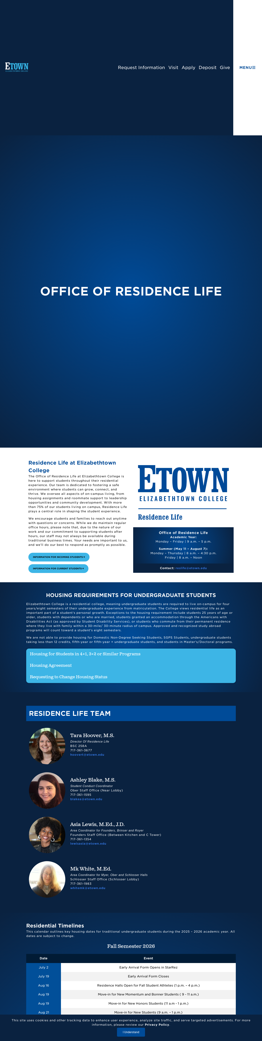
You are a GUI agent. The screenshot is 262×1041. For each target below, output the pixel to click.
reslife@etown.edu (191, 568)
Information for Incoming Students (59, 557)
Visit (173, 67)
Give (225, 67)
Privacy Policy (157, 1024)
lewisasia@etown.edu (88, 843)
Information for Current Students (58, 568)
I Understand (131, 1032)
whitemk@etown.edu (87, 888)
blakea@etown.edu (86, 799)
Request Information (141, 67)
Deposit (208, 67)
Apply (188, 67)
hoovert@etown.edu (87, 754)
